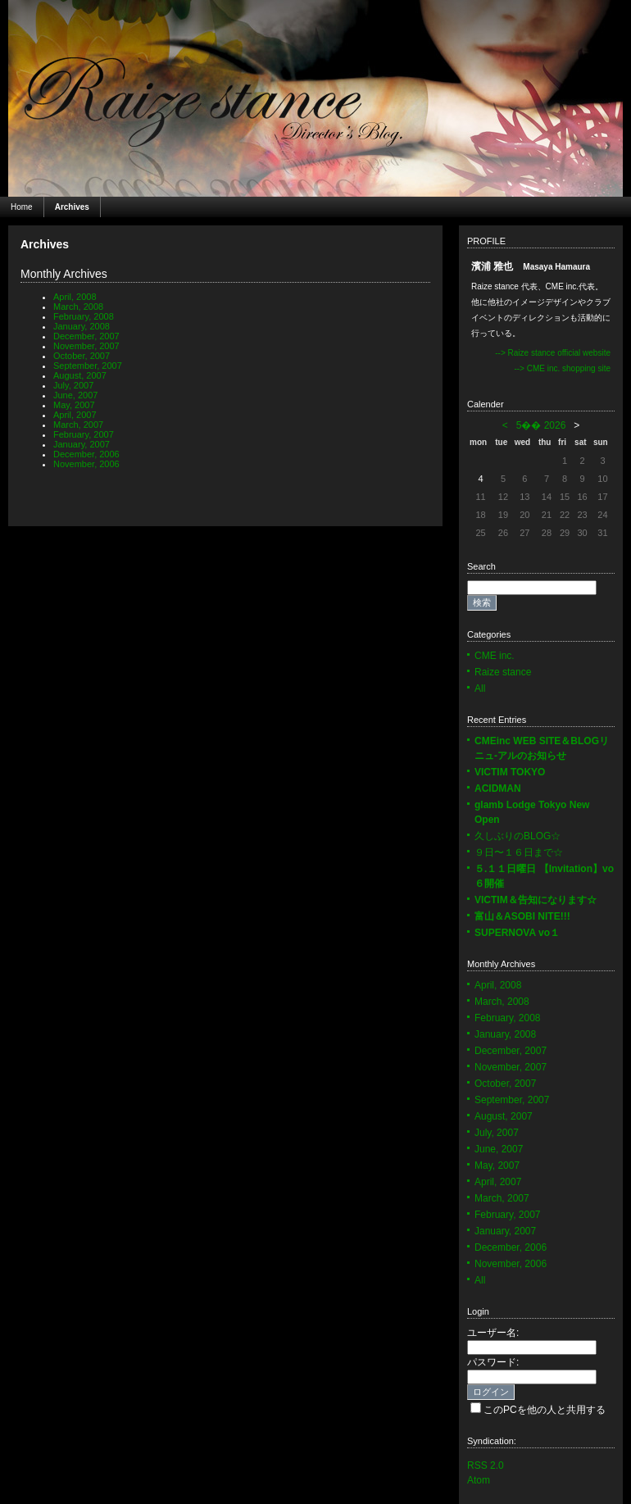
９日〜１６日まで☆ (518, 852)
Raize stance (502, 672)
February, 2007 (83, 434)
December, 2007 (86, 336)
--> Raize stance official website (553, 352)
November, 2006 (86, 464)
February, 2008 (83, 316)
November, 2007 (86, 346)
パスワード (491, 1362)
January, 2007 (81, 444)
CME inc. (494, 655)
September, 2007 (87, 365)
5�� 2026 (541, 425)
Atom (478, 1480)
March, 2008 (78, 306)
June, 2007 (75, 395)
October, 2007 (81, 356)
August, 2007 (80, 375)
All (479, 688)
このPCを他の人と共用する (544, 1409)
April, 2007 (75, 415)
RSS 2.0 (485, 1465)
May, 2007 (74, 405)
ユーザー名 (491, 1332)
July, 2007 (73, 385)
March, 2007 (78, 424)
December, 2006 (86, 454)
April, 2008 (75, 297)
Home (22, 206)
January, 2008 (81, 326)
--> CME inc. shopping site (562, 368)
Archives (72, 206)
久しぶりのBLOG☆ (517, 836)
